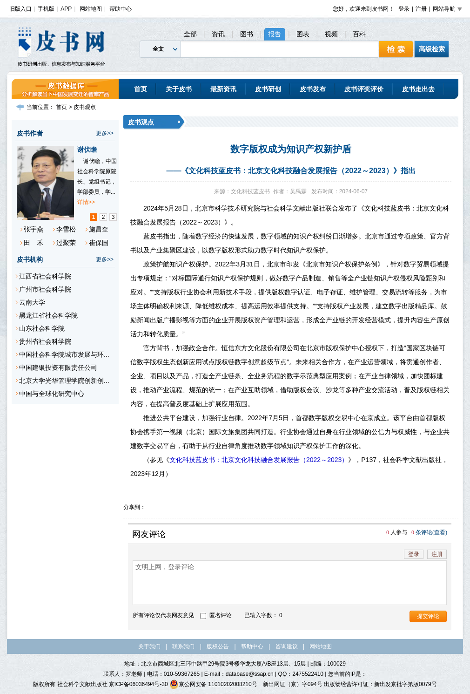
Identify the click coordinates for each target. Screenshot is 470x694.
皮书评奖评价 (363, 89)
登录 (404, 9)
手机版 (46, 9)
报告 (274, 34)
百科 (359, 34)
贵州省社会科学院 (45, 341)
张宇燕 (33, 229)
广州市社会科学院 (45, 289)
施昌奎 (98, 229)
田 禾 (33, 242)
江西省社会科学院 (45, 276)
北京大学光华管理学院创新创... (64, 380)
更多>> (105, 133)
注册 (421, 9)
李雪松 (66, 229)
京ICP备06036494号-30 (138, 684)
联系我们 (183, 646)
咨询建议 (286, 646)
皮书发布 (313, 89)
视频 (331, 34)
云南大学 (32, 302)
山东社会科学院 (42, 328)
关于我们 (149, 646)
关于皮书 (179, 89)
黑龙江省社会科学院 (48, 315)
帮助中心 (120, 9)
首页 (140, 89)
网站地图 (91, 9)
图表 (302, 34)
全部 (190, 34)
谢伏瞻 (87, 149)
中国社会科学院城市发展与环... (64, 354)
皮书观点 (85, 107)
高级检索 (432, 49)
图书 (246, 34)
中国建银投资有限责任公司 (58, 367)
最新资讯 (223, 89)
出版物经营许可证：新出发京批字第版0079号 (380, 684)
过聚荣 (66, 242)
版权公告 (218, 646)
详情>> (86, 202)
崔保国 (98, 242)
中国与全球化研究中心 (51, 393)
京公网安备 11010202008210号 (213, 684)
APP (66, 9)
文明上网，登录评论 (290, 582)
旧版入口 (20, 9)
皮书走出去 (418, 89)
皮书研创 (268, 89)
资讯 (218, 34)
